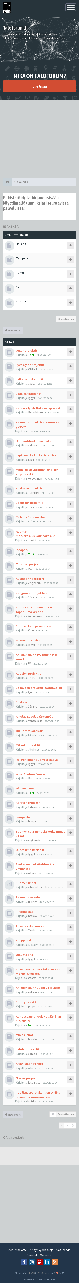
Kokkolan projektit (29, 488)
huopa (32, 821)
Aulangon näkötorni (30, 579)
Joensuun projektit (29, 503)
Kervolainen (35, 412)
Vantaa (21, 301)
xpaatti (31, 540)
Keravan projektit (28, 803)
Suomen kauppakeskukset (34, 626)
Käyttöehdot (64, 1250)
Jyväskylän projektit (30, 365)
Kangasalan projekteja (31, 593)
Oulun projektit (26, 350)
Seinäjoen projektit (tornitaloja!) (39, 688)
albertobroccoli (37, 887)
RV (29, 663)
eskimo (31, 873)
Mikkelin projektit (28, 745)
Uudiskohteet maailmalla (33, 441)
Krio (30, 778)
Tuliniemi (33, 493)
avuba (31, 383)
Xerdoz (32, 930)
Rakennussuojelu (28, 897)
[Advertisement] (39, 139)
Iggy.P (32, 398)
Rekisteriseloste (17, 1250)
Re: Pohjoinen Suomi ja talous (37, 759)
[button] (73, 1125)
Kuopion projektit (28, 673)
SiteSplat (42, 1272)
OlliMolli (32, 369)
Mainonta (45, 1255)
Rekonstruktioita (28, 640)
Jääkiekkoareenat (29, 394)
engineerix (34, 583)
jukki (31, 460)
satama (32, 445)
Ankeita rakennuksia (30, 926)
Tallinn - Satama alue (30, 517)
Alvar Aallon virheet (29, 1064)
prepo (31, 1006)
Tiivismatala (24, 912)
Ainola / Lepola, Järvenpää (34, 716)
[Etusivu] (7, 182)
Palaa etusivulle (14, 1137)
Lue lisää (39, 86)
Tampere (22, 258)
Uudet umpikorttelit (30, 850)
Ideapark (22, 550)
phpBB (31, 1272)
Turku (20, 273)
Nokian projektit (27, 1078)
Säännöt (32, 1255)
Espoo (20, 287)
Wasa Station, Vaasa (30, 774)
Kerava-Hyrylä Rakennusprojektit (39, 408)
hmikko (32, 901)
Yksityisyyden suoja (41, 1250)
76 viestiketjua (66, 318)
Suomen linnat (26, 883)
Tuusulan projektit (29, 564)
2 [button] (67, 1125)
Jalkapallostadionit (29, 379)
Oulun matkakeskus (29, 731)
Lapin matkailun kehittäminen (37, 455)
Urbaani (33, 807)
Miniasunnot (24, 1035)
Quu (30, 692)
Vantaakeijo (35, 721)
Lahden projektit (27, 1049)
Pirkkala (21, 702)
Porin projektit (26, 1002)
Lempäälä (23, 817)
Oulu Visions (24, 955)
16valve (32, 507)
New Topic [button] (13, 330)
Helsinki (21, 244)
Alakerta (11, 226)
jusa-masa (34, 1082)
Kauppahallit (25, 940)
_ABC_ (32, 678)
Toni (31, 355)
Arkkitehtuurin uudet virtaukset (38, 988)
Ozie (30, 431)
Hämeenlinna (25, 788)
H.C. (30, 568)
